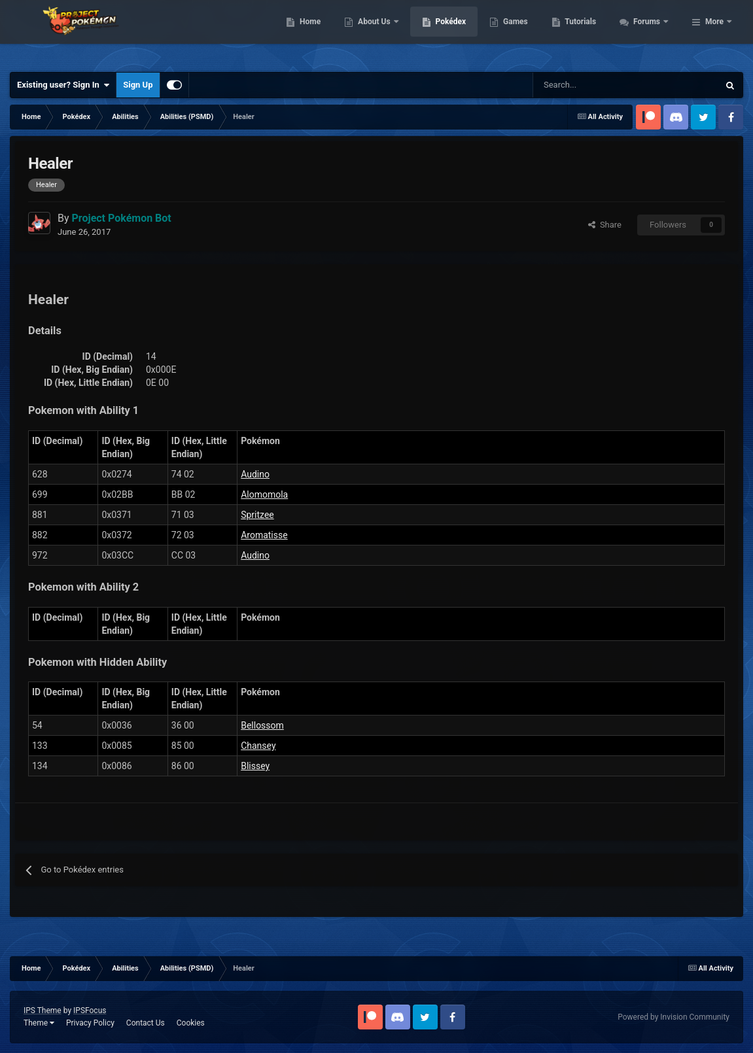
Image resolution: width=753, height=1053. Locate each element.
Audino (255, 474)
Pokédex (521, 32)
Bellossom (262, 725)
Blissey (255, 766)
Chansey (258, 745)
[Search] (579, 85)
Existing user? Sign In (63, 85)
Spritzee (257, 514)
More (714, 32)
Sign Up (137, 85)
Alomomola (264, 494)
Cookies (191, 1022)
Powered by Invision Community (673, 1017)
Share (605, 225)
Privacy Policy (90, 1022)
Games (586, 32)
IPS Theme (42, 1010)
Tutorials (651, 32)
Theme (39, 1022)
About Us (446, 32)
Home (381, 32)
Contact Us (145, 1022)
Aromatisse (264, 535)
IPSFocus (89, 1010)
